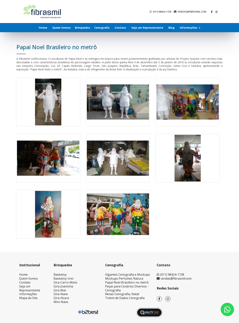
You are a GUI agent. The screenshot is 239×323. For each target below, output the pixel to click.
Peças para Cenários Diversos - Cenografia (127, 288)
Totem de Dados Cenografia (125, 298)
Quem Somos (61, 27)
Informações (190, 27)
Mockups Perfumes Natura (124, 278)
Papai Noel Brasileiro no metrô (127, 282)
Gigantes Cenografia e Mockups (127, 274)
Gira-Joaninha (63, 286)
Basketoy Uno (63, 278)
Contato (120, 27)
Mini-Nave (61, 302)
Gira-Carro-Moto (65, 282)
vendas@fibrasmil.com (192, 11)
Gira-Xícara (61, 298)
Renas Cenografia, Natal (122, 294)
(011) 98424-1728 (162, 11)
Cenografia (101, 27)
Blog (171, 27)
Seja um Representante (147, 27)
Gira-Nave (61, 294)
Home (43, 27)
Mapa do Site (28, 298)
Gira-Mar (60, 290)
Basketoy (60, 274)
